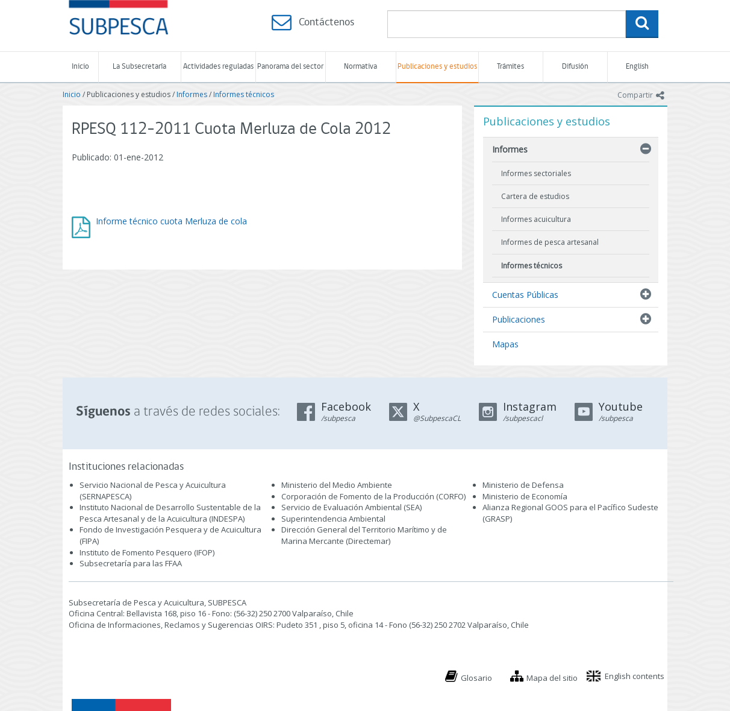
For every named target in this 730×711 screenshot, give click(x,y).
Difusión (575, 67)
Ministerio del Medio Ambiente (336, 484)
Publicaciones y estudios (437, 67)
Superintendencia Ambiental (333, 518)
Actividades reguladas (218, 67)
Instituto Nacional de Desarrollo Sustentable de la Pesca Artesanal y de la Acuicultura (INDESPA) (170, 513)
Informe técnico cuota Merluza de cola (171, 221)
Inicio (80, 67)
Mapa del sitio (552, 677)
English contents (634, 676)
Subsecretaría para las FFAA (131, 563)
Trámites (510, 67)
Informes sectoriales (536, 173)
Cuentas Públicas (525, 294)
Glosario (476, 677)
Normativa (360, 67)
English (637, 67)
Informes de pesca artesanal (550, 242)
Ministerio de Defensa (523, 484)
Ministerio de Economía (524, 496)
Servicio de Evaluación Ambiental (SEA (350, 507)
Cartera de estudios (535, 196)
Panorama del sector (290, 67)
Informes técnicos (243, 94)
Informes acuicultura (536, 219)
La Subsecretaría (139, 67)
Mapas (505, 344)
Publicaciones (518, 319)
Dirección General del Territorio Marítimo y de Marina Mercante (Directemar (364, 535)
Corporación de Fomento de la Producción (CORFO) (373, 496)
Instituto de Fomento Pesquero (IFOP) (147, 552)
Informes (191, 94)
